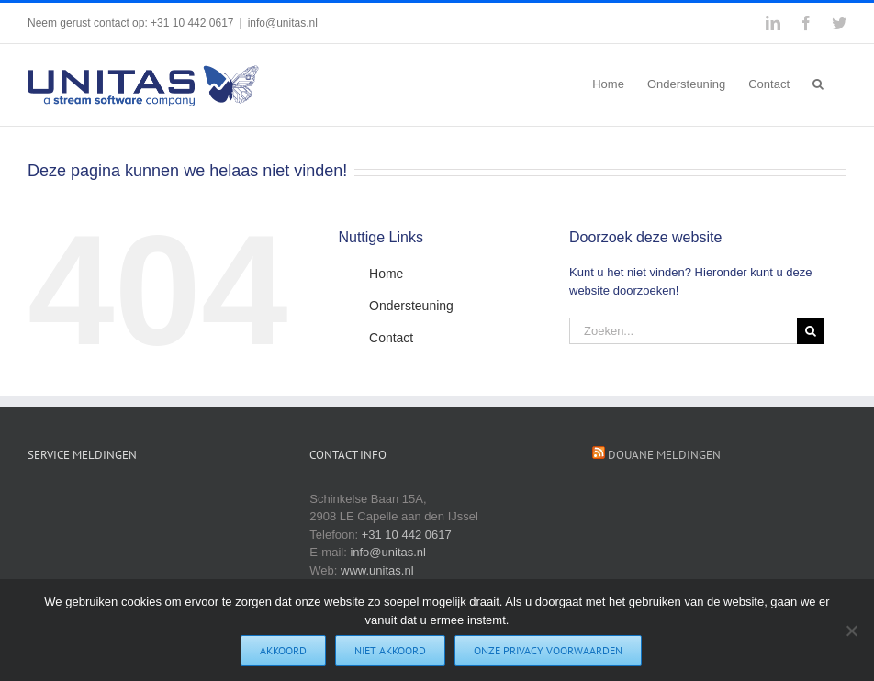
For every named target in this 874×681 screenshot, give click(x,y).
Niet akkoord (391, 651)
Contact (391, 337)
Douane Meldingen (664, 455)
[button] (818, 82)
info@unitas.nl (283, 23)
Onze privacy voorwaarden (549, 651)
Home (386, 273)
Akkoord (284, 651)
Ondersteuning (411, 305)
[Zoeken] (810, 331)
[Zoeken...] (683, 331)
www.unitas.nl (377, 570)
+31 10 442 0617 (407, 534)
